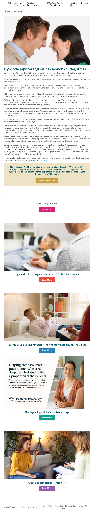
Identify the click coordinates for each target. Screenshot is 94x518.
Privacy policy (70, 506)
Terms (80, 506)
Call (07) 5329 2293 (13, 4)
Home (44, 506)
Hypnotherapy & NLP (75, 4)
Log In (86, 4)
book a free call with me (40, 160)
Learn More (47, 280)
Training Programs (32, 4)
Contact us (58, 506)
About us (22, 4)
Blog (50, 506)
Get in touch (47, 209)
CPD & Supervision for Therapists (55, 4)
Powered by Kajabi (84, 513)
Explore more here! (47, 180)
